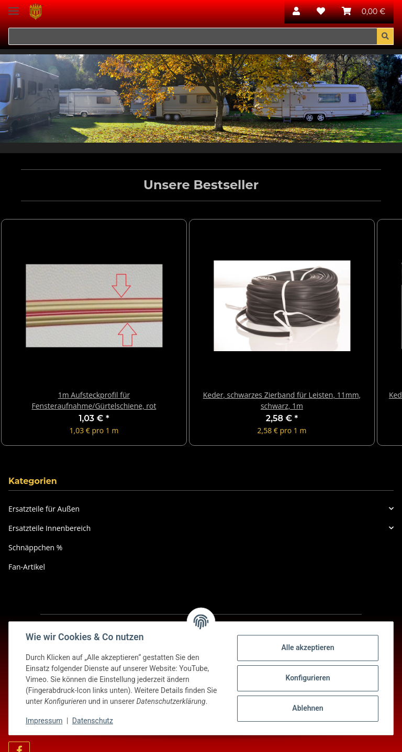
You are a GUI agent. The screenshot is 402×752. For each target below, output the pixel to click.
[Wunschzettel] (320, 11)
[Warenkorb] (363, 11)
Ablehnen (307, 708)
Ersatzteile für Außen (44, 509)
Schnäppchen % (35, 547)
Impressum (44, 720)
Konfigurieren (307, 678)
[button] (296, 11)
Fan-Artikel (26, 567)
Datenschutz (92, 720)
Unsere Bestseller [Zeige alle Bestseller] (201, 185)
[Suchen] (192, 36)
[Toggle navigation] (13, 6)
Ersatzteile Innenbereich (49, 528)
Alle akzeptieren (307, 647)
